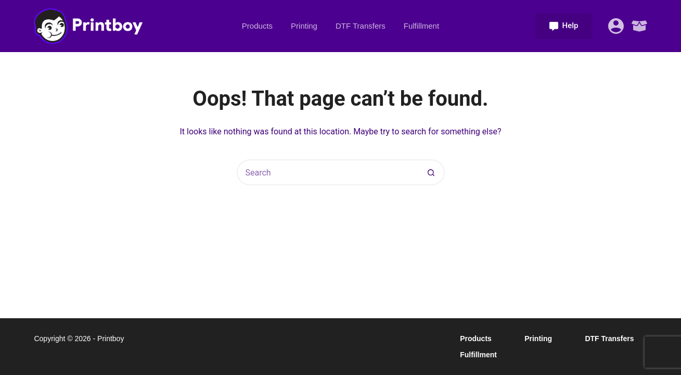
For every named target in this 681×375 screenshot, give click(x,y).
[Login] (616, 26)
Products (257, 25)
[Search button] (432, 172)
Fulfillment (421, 25)
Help (563, 25)
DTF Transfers (361, 25)
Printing (304, 25)
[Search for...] (328, 172)
